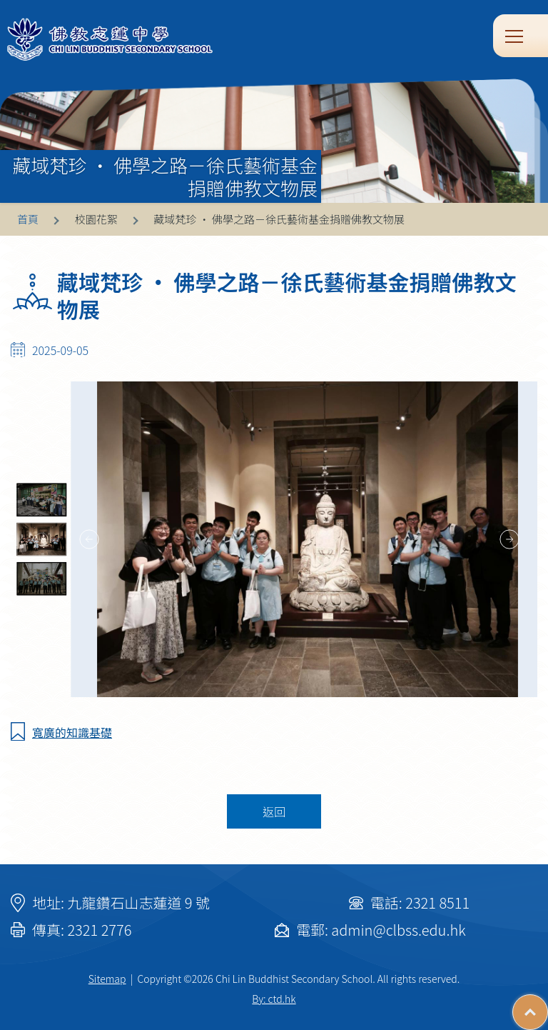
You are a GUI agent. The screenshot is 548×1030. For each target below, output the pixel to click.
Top (547, 1005)
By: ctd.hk (273, 998)
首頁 (28, 218)
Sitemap (107, 978)
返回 (274, 811)
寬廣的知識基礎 (72, 732)
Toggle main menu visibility (515, 35)
